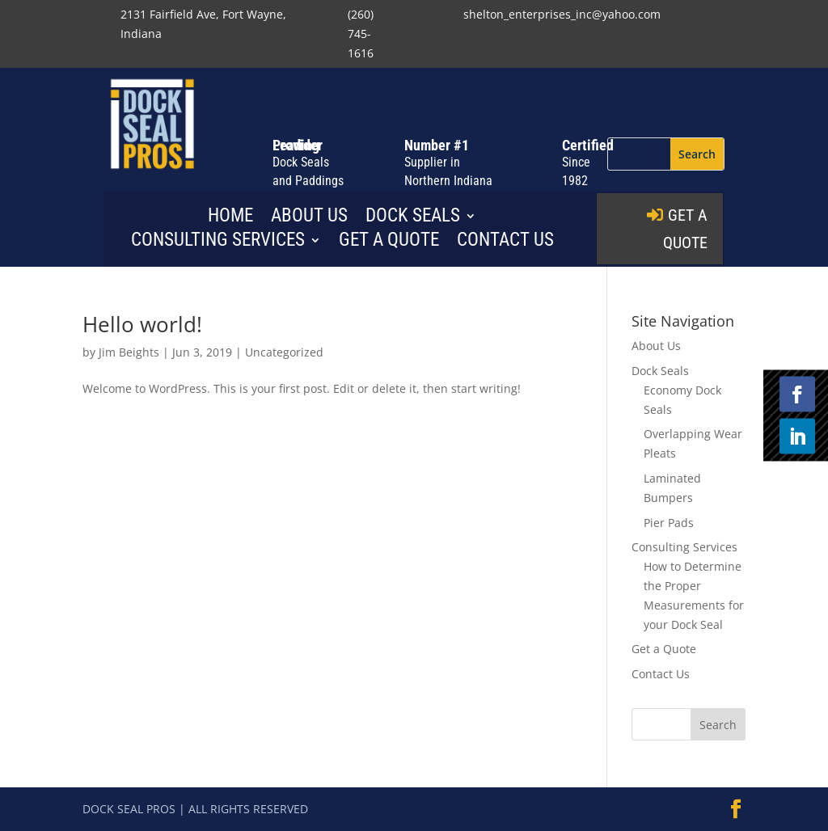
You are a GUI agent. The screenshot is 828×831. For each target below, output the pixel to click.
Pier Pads (669, 522)
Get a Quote (389, 242)
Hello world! (142, 324)
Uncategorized (284, 352)
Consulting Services (218, 242)
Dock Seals (412, 218)
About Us (309, 218)
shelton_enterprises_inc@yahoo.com (562, 14)
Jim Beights (129, 352)
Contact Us (505, 242)
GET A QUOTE (685, 228)
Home (230, 218)
